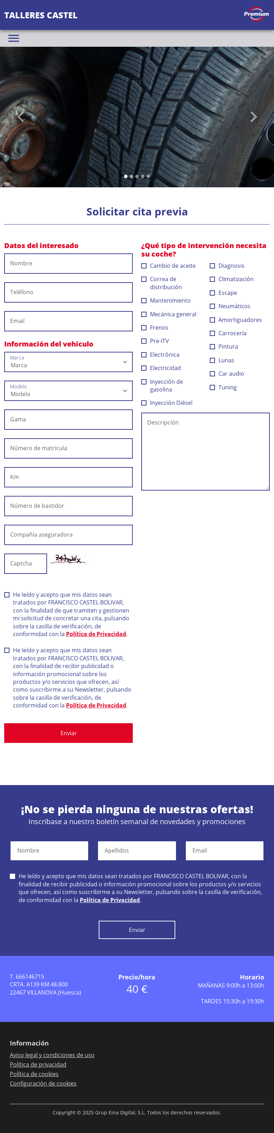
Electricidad (161, 368)
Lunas (222, 360)
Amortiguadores (236, 320)
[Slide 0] (126, 176)
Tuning (223, 387)
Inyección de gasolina (162, 385)
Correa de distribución (161, 283)
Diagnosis (227, 266)
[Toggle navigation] (13, 38)
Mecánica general (169, 314)
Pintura (224, 346)
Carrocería (228, 333)
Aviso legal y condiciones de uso (52, 1055)
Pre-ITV (155, 341)
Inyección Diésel (167, 403)
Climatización (232, 279)
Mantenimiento (166, 300)
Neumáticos (230, 306)
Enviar (68, 733)
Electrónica (160, 354)
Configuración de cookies (43, 1083)
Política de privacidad (38, 1064)
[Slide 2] (137, 176)
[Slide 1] (131, 176)
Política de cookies (34, 1074)
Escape (223, 293)
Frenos (155, 327)
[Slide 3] (142, 176)
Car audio (227, 373)
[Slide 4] (148, 176)
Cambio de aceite (168, 266)
